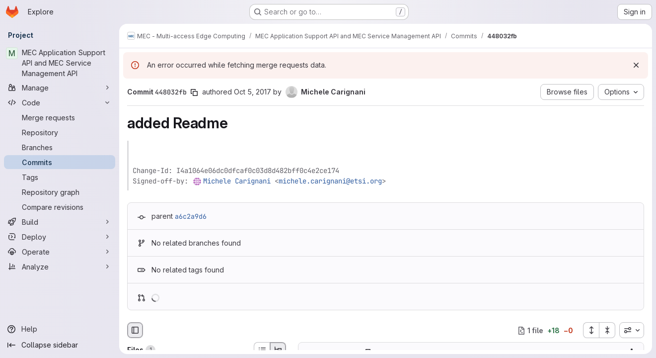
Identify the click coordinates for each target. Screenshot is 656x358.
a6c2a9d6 (191, 216)
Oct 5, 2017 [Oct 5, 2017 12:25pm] (252, 92)
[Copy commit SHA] (194, 92)
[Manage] (59, 87)
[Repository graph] (59, 192)
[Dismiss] (636, 65)
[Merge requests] (59, 117)
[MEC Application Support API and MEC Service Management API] (59, 63)
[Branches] (59, 147)
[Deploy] (59, 237)
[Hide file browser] (135, 330)
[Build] (59, 222)
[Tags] (59, 177)
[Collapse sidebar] (59, 345)
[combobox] (631, 330)
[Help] (59, 329)
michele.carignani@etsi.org (330, 181)
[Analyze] (59, 266)
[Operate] (59, 252)
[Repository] (59, 132)
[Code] (59, 102)
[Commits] (59, 162)
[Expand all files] (591, 330)
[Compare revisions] (59, 207)
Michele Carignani (237, 181)
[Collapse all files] (607, 330)
